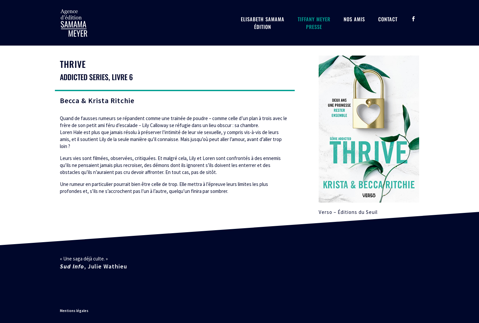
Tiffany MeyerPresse (314, 22)
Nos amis (354, 19)
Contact (388, 19)
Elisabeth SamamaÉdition (262, 22)
